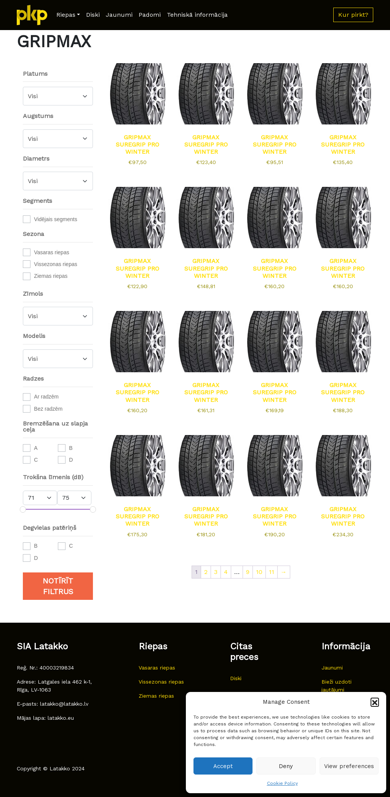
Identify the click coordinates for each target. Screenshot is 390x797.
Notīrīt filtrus (58, 586)
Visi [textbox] (33, 96)
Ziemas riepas (50, 276)
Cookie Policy (282, 783)
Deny (286, 766)
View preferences (349, 766)
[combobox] (58, 96)
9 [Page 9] (247, 571)
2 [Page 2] (206, 571)
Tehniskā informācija (197, 14)
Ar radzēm (46, 397)
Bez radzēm (48, 409)
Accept (223, 766)
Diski (93, 14)
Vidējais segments (55, 219)
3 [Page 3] (215, 571)
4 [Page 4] (226, 571)
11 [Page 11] (271, 571)
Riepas (65, 14)
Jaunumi (119, 14)
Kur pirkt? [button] (353, 14)
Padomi (150, 14)
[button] (375, 702)
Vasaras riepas (51, 252)
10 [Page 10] (259, 571)
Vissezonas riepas (55, 264)
